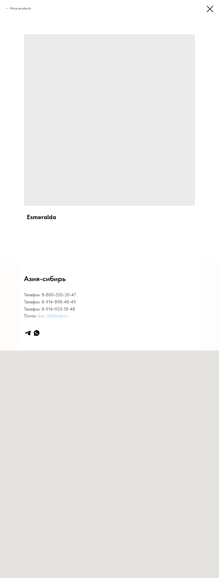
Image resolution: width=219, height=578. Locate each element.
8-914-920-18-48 (58, 309)
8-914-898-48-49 (59, 302)
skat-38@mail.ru (52, 316)
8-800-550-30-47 (59, 294)
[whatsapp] (36, 333)
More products (20, 8)
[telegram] (27, 333)
